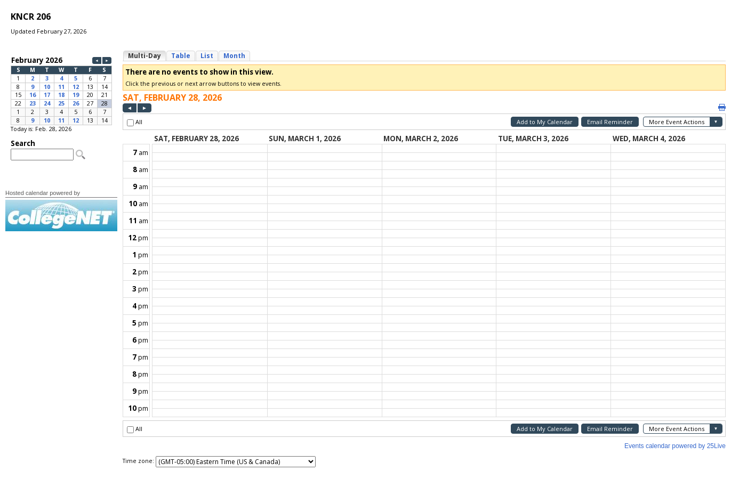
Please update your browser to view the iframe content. (61, 90)
